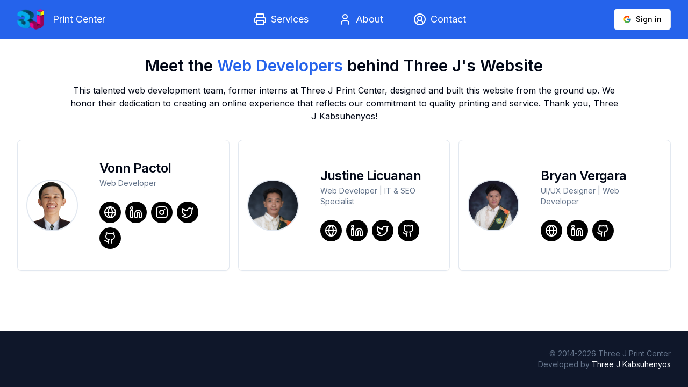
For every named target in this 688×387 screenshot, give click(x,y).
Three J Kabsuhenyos (631, 364)
